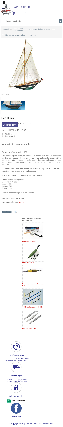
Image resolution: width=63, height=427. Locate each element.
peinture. (22, 202)
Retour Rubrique (6, 211)
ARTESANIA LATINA (17, 130)
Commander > (9, 125)
